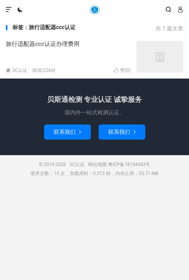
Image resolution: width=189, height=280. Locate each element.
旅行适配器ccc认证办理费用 (42, 43)
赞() (122, 70)
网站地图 (97, 164)
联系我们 (67, 132)
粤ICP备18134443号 (129, 164)
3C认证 (94, 9)
